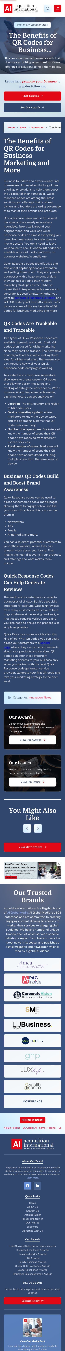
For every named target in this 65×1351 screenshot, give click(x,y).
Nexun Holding (12, 1127)
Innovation (37, 127)
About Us (32, 1206)
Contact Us (32, 1210)
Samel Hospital (47, 1127)
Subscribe (32, 1226)
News (23, 127)
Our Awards (32, 1222)
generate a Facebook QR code (35, 298)
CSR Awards (32, 1258)
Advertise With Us (32, 1230)
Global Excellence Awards (32, 1269)
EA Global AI (30, 1127)
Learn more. (32, 1177)
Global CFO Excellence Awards (32, 1266)
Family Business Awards (32, 1262)
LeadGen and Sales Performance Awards (32, 1246)
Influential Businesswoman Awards (32, 1274)
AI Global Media (17, 912)
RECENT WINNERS (32, 1120)
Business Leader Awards (32, 1254)
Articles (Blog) (32, 1214)
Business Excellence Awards (32, 1250)
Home (11, 127)
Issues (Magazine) (32, 1218)
